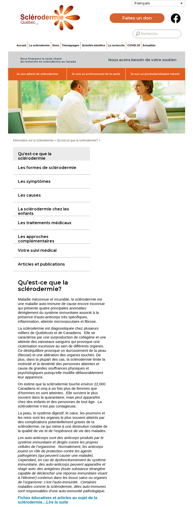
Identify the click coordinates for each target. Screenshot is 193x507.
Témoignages (70, 45)
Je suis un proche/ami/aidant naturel (155, 74)
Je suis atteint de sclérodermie (37, 74)
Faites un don (137, 18)
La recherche (116, 45)
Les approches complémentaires (36, 238)
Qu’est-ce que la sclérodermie (34, 156)
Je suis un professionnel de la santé (96, 74)
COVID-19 (133, 45)
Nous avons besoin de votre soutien (142, 59)
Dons (55, 45)
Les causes (29, 195)
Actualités (149, 45)
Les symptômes (34, 181)
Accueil (21, 45)
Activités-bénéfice (93, 45)
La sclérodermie (39, 45)
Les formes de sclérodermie (47, 167)
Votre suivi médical (37, 250)
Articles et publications (41, 264)
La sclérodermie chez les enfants (43, 211)
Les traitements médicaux (44, 222)
